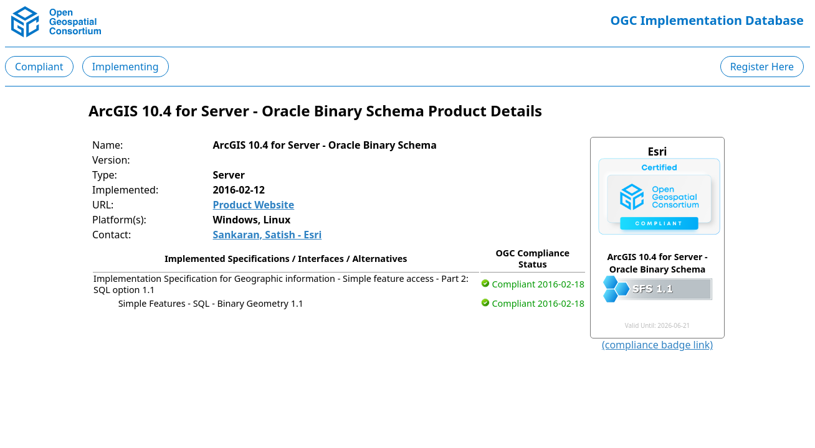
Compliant (39, 66)
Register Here (762, 66)
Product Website (254, 205)
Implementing (125, 66)
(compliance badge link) (657, 345)
